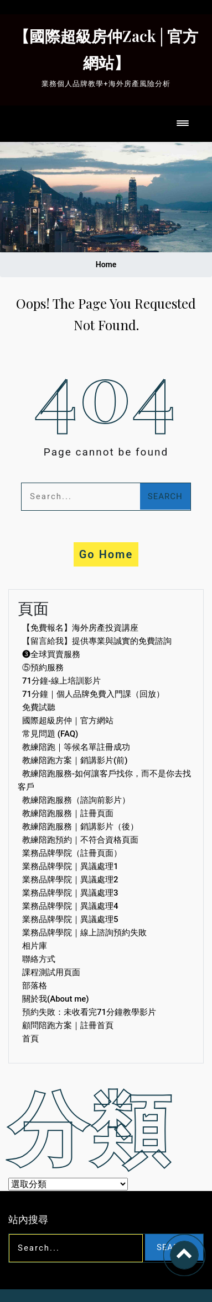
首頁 (30, 1039)
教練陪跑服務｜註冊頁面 (67, 813)
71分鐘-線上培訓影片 (61, 681)
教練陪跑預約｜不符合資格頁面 (80, 840)
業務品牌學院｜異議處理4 (70, 906)
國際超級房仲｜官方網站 (67, 721)
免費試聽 (38, 707)
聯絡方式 (38, 959)
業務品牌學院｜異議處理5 (70, 919)
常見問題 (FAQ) (50, 734)
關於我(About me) (55, 999)
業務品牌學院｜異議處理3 (70, 893)
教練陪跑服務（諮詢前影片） (76, 800)
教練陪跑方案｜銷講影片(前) (74, 760)
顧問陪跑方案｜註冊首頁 (67, 1025)
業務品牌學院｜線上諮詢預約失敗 (84, 933)
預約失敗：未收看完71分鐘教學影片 (89, 1012)
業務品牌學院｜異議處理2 (70, 880)
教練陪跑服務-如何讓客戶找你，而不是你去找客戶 (104, 780)
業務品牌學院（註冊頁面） (72, 853)
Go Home (106, 554)
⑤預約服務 (43, 668)
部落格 (34, 986)
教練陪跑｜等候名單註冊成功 (76, 747)
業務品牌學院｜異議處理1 (70, 866)
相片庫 (34, 946)
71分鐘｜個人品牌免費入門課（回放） (93, 694)
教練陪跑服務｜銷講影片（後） (80, 827)
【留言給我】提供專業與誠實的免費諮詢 (97, 641)
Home (106, 264)
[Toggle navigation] (182, 124)
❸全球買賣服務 (51, 654)
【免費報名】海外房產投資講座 (80, 628)
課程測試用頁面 (51, 972)
